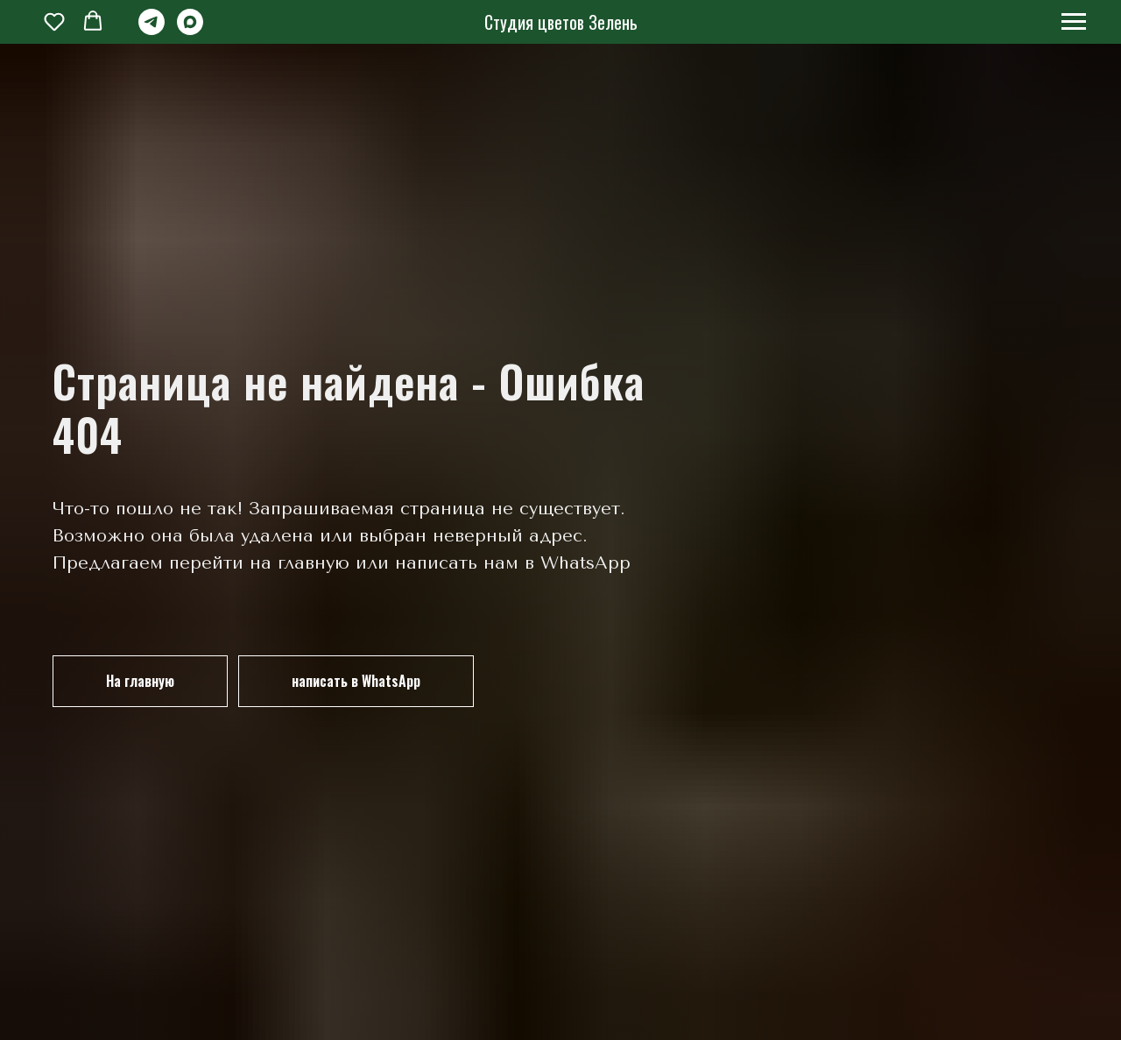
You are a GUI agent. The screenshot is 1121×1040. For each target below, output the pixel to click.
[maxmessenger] (190, 30)
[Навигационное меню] (1073, 22)
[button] (54, 21)
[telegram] (151, 30)
